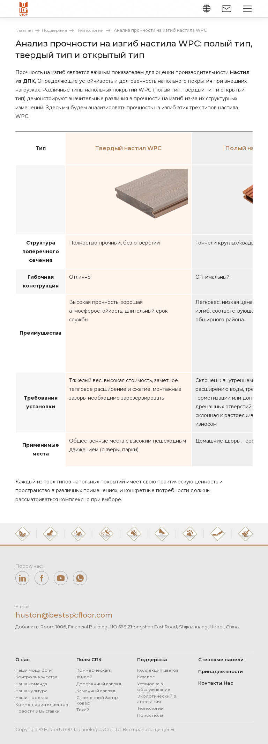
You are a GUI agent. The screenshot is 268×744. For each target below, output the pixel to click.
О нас (22, 659)
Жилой (84, 676)
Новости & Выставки (37, 711)
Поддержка (54, 30)
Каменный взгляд (95, 690)
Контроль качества (36, 676)
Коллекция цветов (158, 670)
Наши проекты (31, 697)
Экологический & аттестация (156, 698)
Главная (24, 30)
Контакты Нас (215, 683)
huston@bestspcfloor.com (64, 615)
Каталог (146, 676)
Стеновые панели (221, 659)
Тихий (82, 709)
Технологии (90, 30)
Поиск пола (150, 715)
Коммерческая (93, 670)
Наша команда (31, 683)
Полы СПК (89, 659)
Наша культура (31, 690)
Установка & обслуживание (153, 686)
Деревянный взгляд (98, 683)
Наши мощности (33, 670)
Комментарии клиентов (41, 704)
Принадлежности (220, 671)
